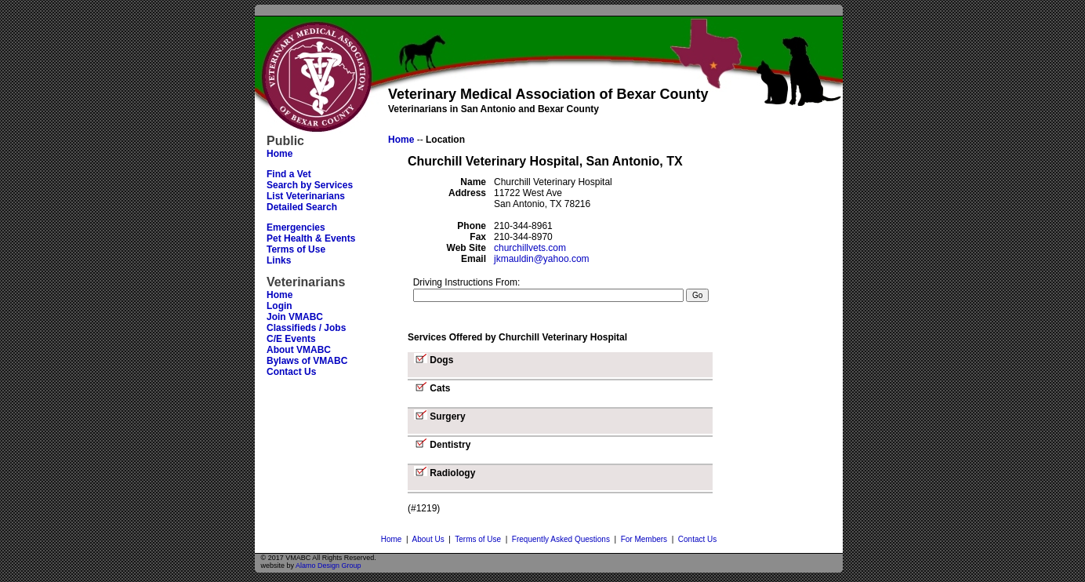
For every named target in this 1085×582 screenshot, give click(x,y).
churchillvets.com (530, 247)
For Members (644, 539)
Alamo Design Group (328, 565)
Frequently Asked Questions (561, 539)
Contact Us (697, 539)
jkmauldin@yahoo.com (542, 258)
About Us (428, 539)
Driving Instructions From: (467, 282)
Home (391, 539)
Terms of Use (478, 539)
